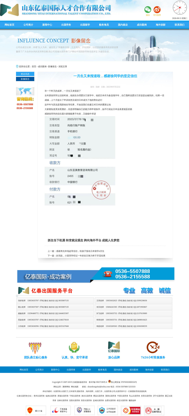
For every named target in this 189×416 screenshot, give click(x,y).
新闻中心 (47, 24)
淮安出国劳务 (86, 400)
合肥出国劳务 (110, 400)
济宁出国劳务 (158, 396)
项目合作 (132, 400)
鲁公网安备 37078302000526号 (124, 382)
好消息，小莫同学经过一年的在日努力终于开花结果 (80, 256)
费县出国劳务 (98, 396)
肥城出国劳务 (63, 396)
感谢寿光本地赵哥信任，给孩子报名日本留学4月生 (80, 251)
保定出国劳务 (122, 400)
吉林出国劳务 (62, 400)
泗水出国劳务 (86, 396)
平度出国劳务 (122, 396)
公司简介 (28, 24)
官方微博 (157, 15)
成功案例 (142, 24)
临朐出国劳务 (51, 396)
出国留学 (85, 24)
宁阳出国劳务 (75, 396)
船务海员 (104, 24)
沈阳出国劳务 (74, 400)
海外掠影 (161, 24)
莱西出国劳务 (110, 396)
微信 (148, 15)
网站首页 (9, 24)
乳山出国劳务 (134, 396)
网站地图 (74, 386)
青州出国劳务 (39, 396)
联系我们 (179, 24)
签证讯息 (25, 73)
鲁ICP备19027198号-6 (98, 382)
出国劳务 (66, 24)
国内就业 (123, 24)
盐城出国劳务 (98, 400)
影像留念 (52, 66)
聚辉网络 (66, 386)
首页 (34, 66)
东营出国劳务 (146, 396)
